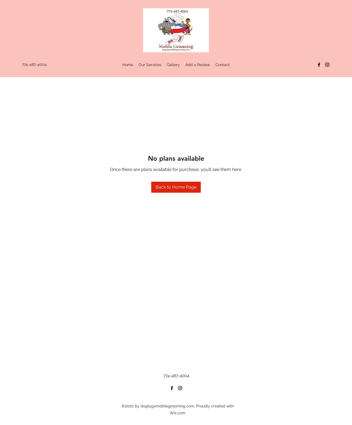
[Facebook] (319, 64)
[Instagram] (327, 64)
